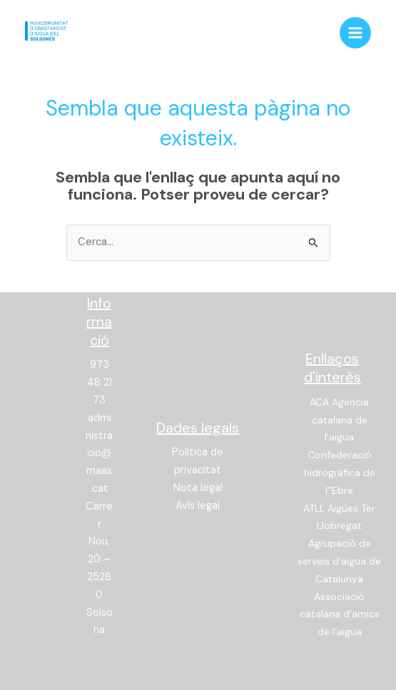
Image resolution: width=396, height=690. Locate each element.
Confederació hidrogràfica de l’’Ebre (339, 472)
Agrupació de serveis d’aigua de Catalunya (339, 561)
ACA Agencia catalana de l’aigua (339, 420)
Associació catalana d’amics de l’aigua (340, 614)
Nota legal (198, 488)
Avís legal (198, 506)
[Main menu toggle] (355, 32)
